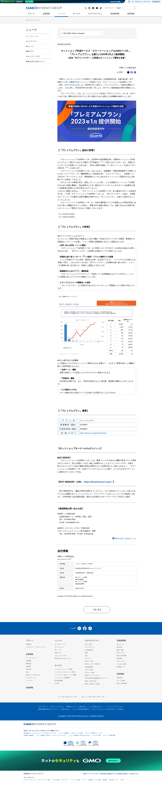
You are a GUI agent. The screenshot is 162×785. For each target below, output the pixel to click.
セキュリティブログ (74, 9)
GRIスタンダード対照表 (92, 664)
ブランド (31, 15)
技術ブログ (32, 9)
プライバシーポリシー (57, 706)
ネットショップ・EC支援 (44, 780)
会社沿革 (28, 669)
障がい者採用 (122, 683)
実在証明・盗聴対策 (29, 735)
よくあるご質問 (121, 664)
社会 (86, 655)
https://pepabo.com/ (64, 559)
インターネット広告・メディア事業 (65, 675)
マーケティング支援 (75, 780)
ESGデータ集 (89, 661)
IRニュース (30, 46)
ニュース (61, 15)
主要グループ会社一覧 (32, 675)
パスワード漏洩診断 (64, 733)
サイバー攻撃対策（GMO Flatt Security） (79, 735)
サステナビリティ (95, 15)
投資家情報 (115, 15)
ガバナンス (88, 658)
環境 (86, 653)
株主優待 (119, 658)
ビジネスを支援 (55, 780)
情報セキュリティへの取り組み (76, 706)
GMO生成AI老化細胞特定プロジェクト (96, 678)
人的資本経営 (89, 650)
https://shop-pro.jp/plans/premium (93, 433)
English (118, 8)
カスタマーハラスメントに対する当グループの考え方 (107, 709)
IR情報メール (121, 667)
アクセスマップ (30, 677)
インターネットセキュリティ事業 (41, 9)
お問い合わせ (65, 709)
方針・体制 (88, 644)
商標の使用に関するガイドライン (48, 709)
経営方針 (119, 647)
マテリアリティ (89, 647)
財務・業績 (120, 650)
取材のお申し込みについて (35, 61)
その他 (57, 683)
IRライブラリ (121, 653)
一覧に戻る (96, 610)
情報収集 (91, 780)
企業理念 (28, 644)
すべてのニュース (32, 36)
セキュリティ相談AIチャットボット (94, 733)
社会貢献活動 (89, 667)
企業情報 (46, 15)
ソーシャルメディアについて (115, 706)
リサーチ (84, 780)
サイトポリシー (43, 706)
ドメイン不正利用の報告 (80, 709)
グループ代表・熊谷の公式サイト (67, 697)
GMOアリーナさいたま (92, 675)
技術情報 (29, 688)
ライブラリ (29, 680)
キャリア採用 (121, 680)
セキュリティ (65, 780)
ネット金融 (97, 780)
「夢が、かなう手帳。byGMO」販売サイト (92, 697)
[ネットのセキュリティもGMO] (17, 1)
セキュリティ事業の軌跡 (109, 735)
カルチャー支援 (89, 672)
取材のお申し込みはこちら (125, 538)
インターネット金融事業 (76, 9)
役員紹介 (28, 666)
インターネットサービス (29, 780)
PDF (121, 72)
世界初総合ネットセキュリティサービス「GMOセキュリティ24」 (40, 733)
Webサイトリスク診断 (77, 733)
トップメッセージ (31, 658)
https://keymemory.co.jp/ (97, 482)
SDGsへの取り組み (91, 681)
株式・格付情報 (121, 655)
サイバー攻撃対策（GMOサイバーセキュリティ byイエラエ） (51, 735)
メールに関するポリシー (95, 706)
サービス (76, 15)
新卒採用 (119, 677)
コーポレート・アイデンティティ (36, 647)
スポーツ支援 (89, 670)
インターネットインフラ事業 (63, 669)
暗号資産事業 (59, 680)
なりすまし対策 (97, 735)
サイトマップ (109, 8)
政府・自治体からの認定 (92, 684)
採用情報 (131, 15)
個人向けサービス (113, 780)
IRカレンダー (121, 661)
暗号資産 (105, 780)
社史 (59, 9)
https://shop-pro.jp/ (72, 85)
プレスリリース (31, 41)
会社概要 (28, 661)
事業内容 (28, 663)
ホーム (28, 20)
